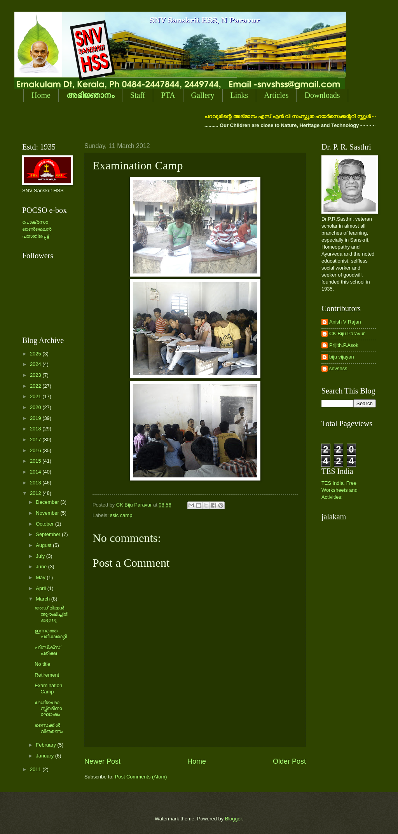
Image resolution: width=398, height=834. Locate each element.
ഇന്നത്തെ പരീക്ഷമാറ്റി (51, 633)
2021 (36, 396)
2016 (36, 450)
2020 (36, 407)
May (41, 577)
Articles (276, 95)
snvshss (338, 368)
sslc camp (121, 515)
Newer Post (102, 761)
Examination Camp (48, 688)
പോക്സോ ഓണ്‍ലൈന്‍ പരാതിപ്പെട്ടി (36, 229)
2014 (36, 472)
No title (42, 664)
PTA (168, 95)
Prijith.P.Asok (343, 345)
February (46, 745)
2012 (36, 493)
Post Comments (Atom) (141, 777)
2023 (36, 375)
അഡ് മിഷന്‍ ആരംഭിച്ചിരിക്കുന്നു (51, 614)
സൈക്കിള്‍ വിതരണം (49, 728)
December (48, 502)
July (41, 556)
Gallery (203, 95)
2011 (36, 769)
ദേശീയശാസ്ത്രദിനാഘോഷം (48, 708)
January (45, 756)
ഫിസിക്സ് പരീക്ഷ (47, 650)
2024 (36, 364)
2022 (36, 386)
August (44, 545)
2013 (36, 483)
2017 (36, 439)
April (41, 588)
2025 (36, 354)
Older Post (289, 761)
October (45, 524)
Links (239, 95)
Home (41, 95)
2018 (36, 429)
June (42, 566)
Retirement (47, 675)
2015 (36, 461)
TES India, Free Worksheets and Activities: (339, 490)
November (48, 513)
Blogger (233, 819)
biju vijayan (341, 357)
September (49, 534)
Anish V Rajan (345, 322)
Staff (137, 95)
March (43, 599)
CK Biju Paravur (347, 333)
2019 (36, 418)
